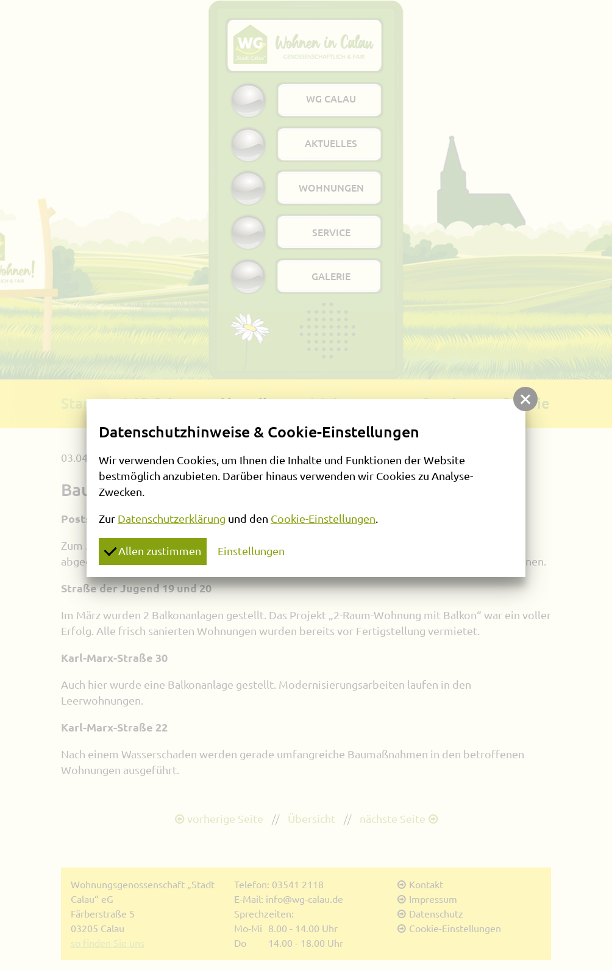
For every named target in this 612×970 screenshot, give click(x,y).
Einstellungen (251, 551)
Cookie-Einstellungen (323, 518)
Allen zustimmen (152, 550)
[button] (525, 399)
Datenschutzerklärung (172, 518)
